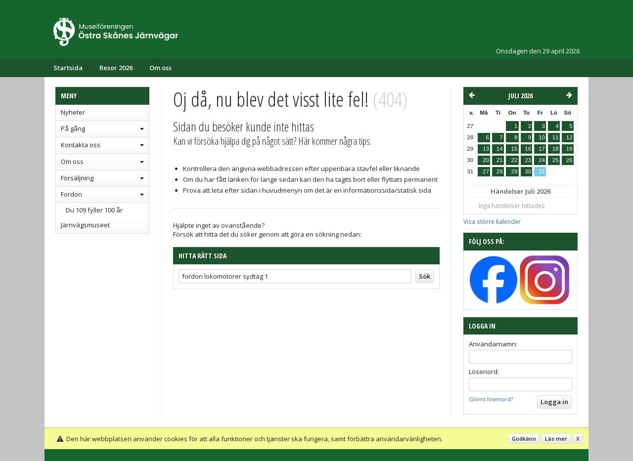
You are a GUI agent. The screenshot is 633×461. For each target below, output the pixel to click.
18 (555, 149)
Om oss (160, 67)
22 (514, 160)
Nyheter (73, 112)
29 (514, 171)
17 (542, 149)
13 (486, 149)
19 (569, 149)
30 (528, 171)
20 (486, 160)
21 (500, 160)
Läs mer (556, 438)
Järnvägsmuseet (85, 224)
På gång (73, 128)
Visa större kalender (492, 221)
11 (555, 137)
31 (542, 171)
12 (569, 137)
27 (486, 171)
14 (500, 149)
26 (569, 160)
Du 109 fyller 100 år (94, 210)
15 (514, 149)
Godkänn (524, 438)
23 (528, 160)
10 (542, 137)
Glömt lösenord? (491, 399)
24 (542, 160)
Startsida (68, 67)
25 (555, 160)
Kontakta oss (80, 144)
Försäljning (77, 177)
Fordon (71, 194)
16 (528, 149)
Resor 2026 (116, 67)
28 (500, 171)
